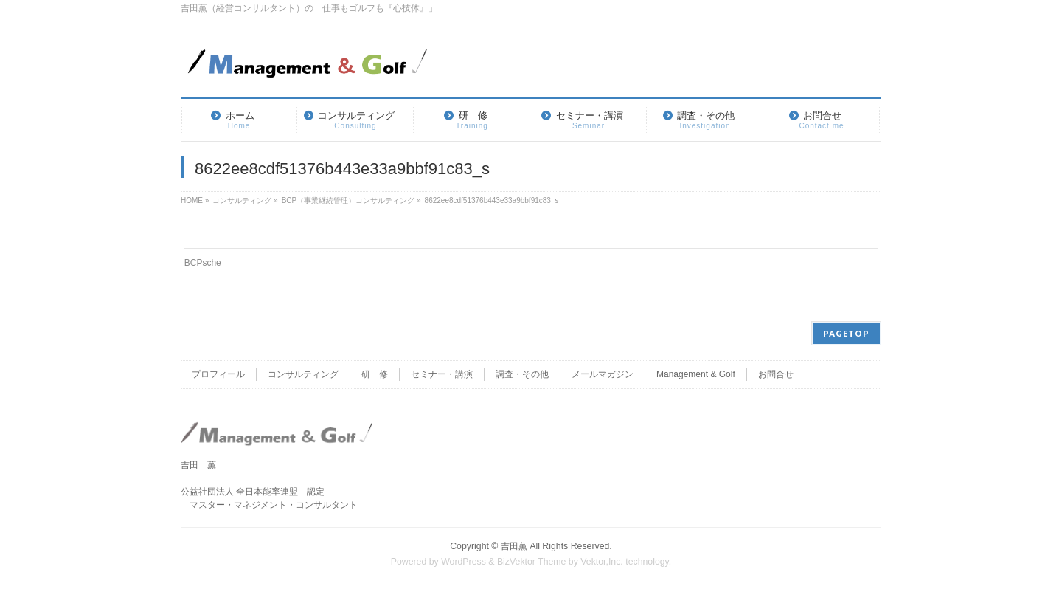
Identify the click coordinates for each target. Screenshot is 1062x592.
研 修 (374, 374)
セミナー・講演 (442, 374)
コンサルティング (303, 374)
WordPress (463, 562)
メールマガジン (603, 374)
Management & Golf (695, 374)
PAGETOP (846, 333)
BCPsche (202, 263)
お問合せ (776, 374)
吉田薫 (514, 546)
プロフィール (218, 374)
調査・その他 (522, 374)
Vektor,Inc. (601, 562)
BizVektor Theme (531, 562)
